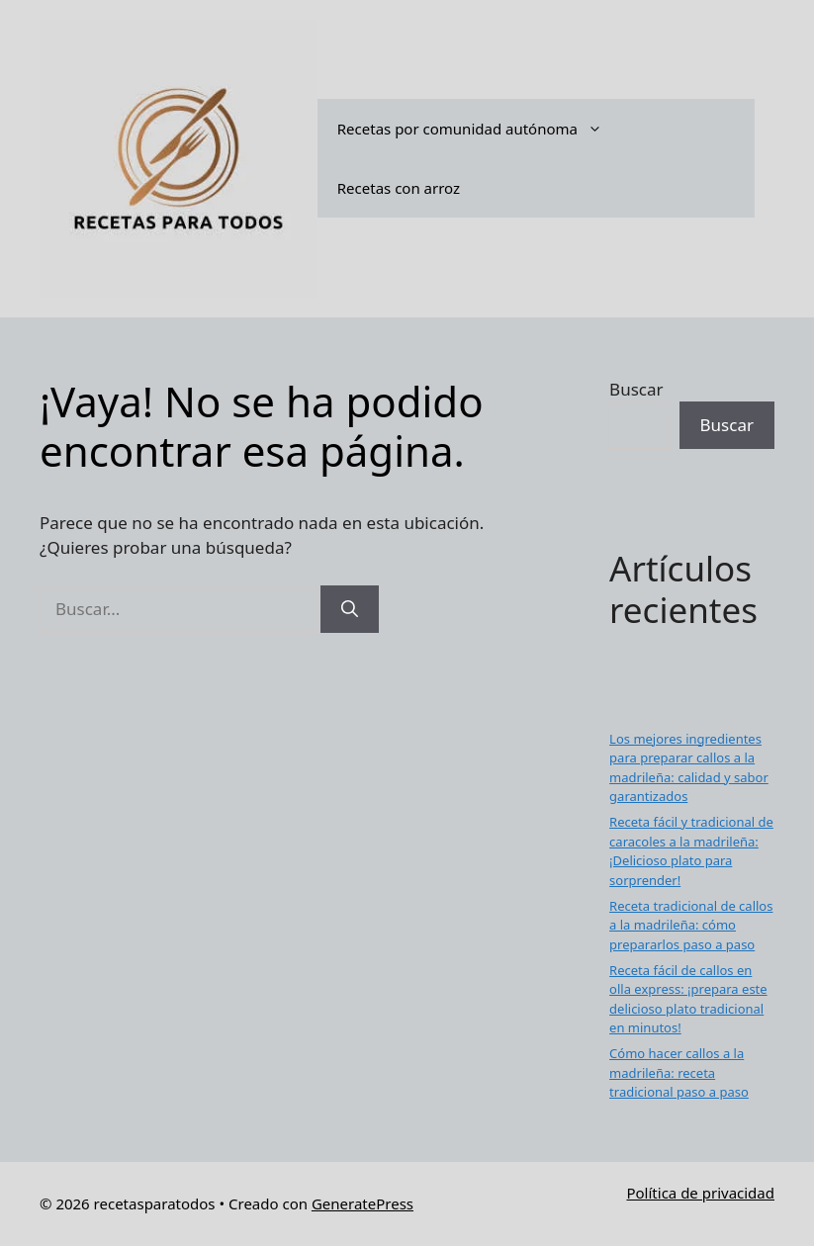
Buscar (636, 389)
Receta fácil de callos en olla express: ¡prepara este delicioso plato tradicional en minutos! (688, 999)
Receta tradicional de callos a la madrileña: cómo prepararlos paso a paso (690, 925)
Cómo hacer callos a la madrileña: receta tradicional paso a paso (679, 1072)
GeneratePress (362, 1203)
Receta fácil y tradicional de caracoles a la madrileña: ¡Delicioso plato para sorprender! (691, 851)
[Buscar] (349, 609)
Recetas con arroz (398, 188)
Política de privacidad (700, 1192)
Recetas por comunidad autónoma (479, 128)
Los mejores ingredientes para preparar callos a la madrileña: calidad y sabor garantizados (689, 768)
